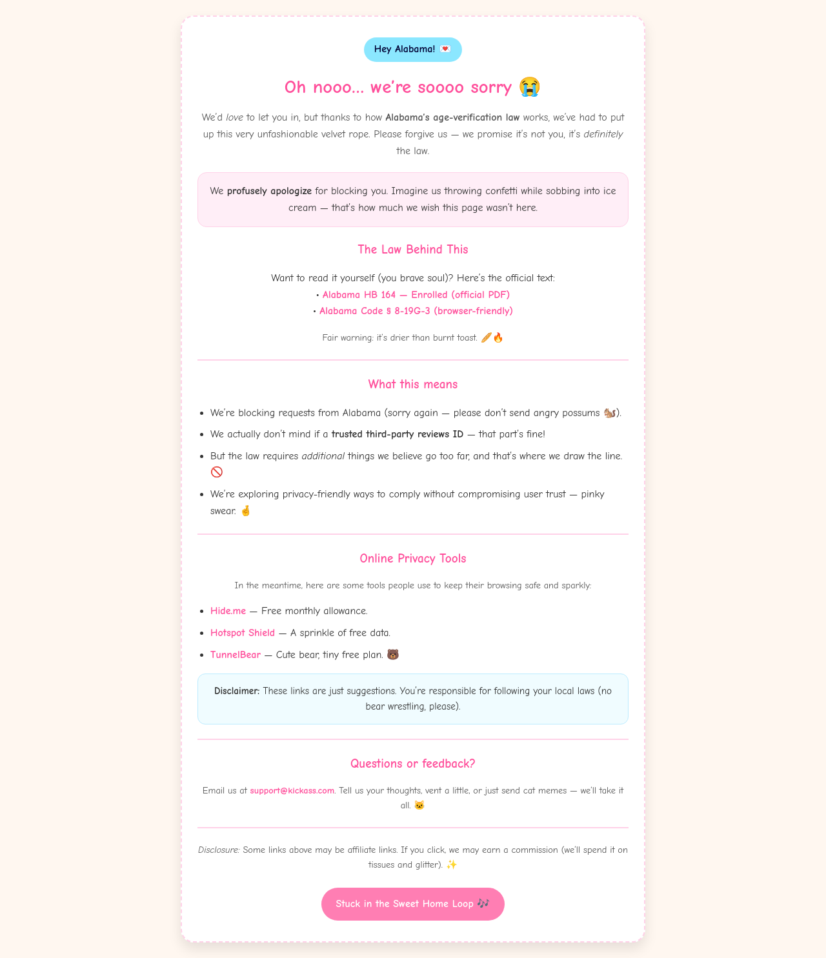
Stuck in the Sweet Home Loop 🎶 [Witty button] (413, 904)
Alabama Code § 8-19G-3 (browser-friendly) (416, 311)
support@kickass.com (292, 790)
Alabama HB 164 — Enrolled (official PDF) (416, 295)
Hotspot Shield (242, 633)
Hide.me (228, 611)
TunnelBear (235, 655)
